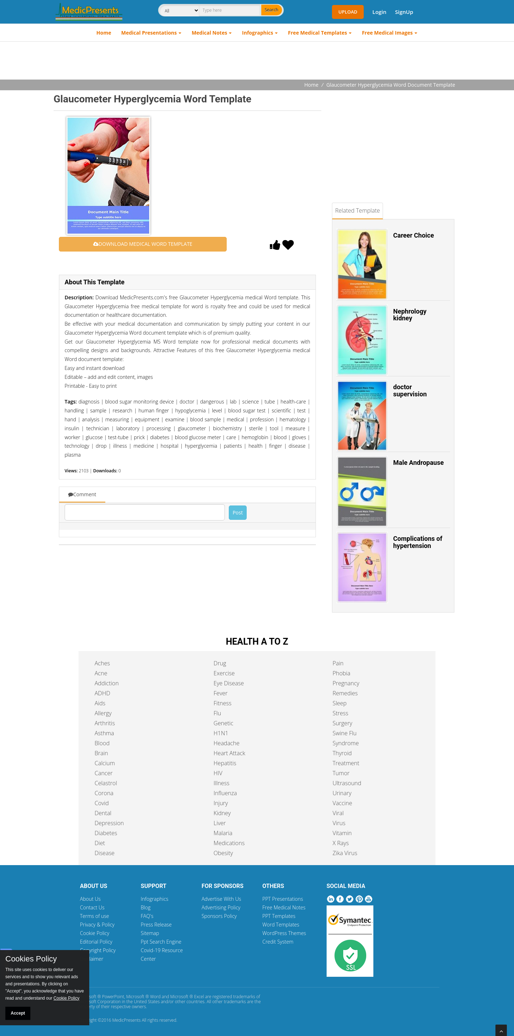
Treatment (346, 763)
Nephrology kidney (410, 315)
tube (269, 401)
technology (77, 445)
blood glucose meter (198, 437)
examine (175, 419)
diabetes (160, 437)
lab (233, 401)
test (301, 410)
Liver (219, 823)
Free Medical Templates (317, 32)
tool (274, 428)
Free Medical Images (387, 32)
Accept (18, 1013)
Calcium (105, 763)
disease (297, 445)
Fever (220, 693)
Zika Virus (345, 853)
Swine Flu (345, 733)
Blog (145, 907)
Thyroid (342, 753)
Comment (82, 494)
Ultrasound (347, 783)
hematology (292, 419)
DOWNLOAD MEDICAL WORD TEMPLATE (142, 243)
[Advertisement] (257, 61)
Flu (217, 713)
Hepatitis (224, 763)
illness (120, 445)
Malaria (222, 833)
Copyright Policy (98, 950)
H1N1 (220, 733)
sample (98, 410)
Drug (219, 663)
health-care (293, 401)
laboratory (128, 428)
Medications (229, 843)
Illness (221, 783)
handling (74, 410)
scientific (281, 410)
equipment (147, 419)
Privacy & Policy (97, 924)
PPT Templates (279, 916)
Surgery (342, 723)
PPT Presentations (282, 898)
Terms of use (94, 916)
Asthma (104, 733)
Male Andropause (418, 462)
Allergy (103, 713)
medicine (143, 445)
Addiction (107, 683)
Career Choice (413, 235)
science (250, 401)
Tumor (341, 773)
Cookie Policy (94, 933)
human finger (153, 410)
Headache (226, 743)
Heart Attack (229, 753)
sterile (256, 428)
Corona (104, 793)
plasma (73, 454)
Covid (102, 803)
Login (379, 11)
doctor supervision (410, 390)
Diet (100, 843)
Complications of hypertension (418, 542)
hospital (169, 445)
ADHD (102, 693)
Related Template (357, 210)
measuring (117, 419)
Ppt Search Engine (161, 941)
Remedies (345, 693)
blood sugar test (247, 410)
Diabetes (106, 833)
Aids (100, 703)
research (122, 410)
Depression (109, 823)
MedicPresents (126, 1020)
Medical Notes (209, 32)
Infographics (257, 32)
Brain (101, 753)
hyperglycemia (201, 445)
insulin (72, 428)
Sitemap (150, 933)
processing (158, 428)
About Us (90, 898)
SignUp (404, 11)
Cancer (103, 773)
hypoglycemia (190, 410)
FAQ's (147, 916)
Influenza (225, 793)
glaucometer (192, 428)
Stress (340, 713)
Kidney (222, 813)
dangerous (212, 401)
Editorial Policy (96, 941)
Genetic (223, 723)
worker (72, 437)
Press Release (156, 924)
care (231, 437)
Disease (105, 853)
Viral (338, 813)
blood (280, 437)
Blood (102, 743)
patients (233, 445)
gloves (299, 437)
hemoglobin (255, 437)
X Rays (341, 843)
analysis (91, 419)
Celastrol (106, 783)
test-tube (118, 437)
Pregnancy (346, 683)
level (217, 410)
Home (103, 32)
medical (235, 419)
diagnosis (89, 401)
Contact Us (92, 907)
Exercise (224, 673)
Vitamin (342, 833)
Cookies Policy (31, 959)
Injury (220, 803)
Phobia (342, 673)
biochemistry (227, 428)
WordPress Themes (284, 933)
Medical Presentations (149, 32)
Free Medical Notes (284, 907)
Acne (101, 673)
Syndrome (346, 743)
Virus (339, 823)
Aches (102, 663)
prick (139, 437)
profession (262, 419)
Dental (103, 813)
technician (97, 428)
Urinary (342, 793)
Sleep (340, 703)
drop (101, 445)
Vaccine (342, 803)
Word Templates (280, 924)
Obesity (223, 853)
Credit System (277, 941)
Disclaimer (91, 958)
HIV (217, 773)
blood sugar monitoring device (139, 401)
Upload (347, 12)
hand (70, 419)
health (255, 445)
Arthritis (105, 723)
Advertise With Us (221, 898)
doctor (187, 401)
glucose (94, 437)
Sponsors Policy (219, 916)
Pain (338, 663)
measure (295, 428)
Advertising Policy (221, 907)
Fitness (222, 703)
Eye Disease (228, 683)
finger (275, 445)
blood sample (205, 419)
